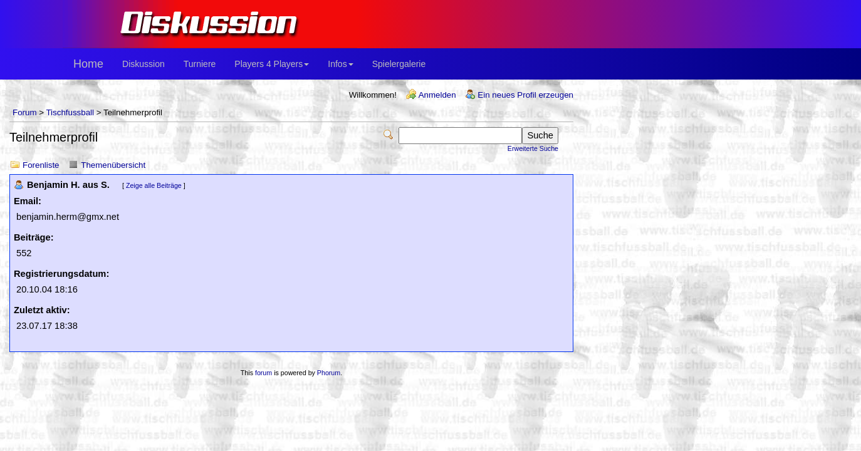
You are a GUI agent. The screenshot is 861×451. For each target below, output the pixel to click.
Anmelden (437, 95)
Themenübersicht (113, 165)
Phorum (328, 372)
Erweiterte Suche (533, 148)
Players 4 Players (271, 64)
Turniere (200, 64)
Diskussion (143, 64)
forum (263, 372)
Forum (25, 112)
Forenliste (41, 165)
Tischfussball (70, 112)
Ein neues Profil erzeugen (525, 95)
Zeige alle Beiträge (154, 185)
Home (88, 64)
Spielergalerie (399, 64)
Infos (340, 64)
